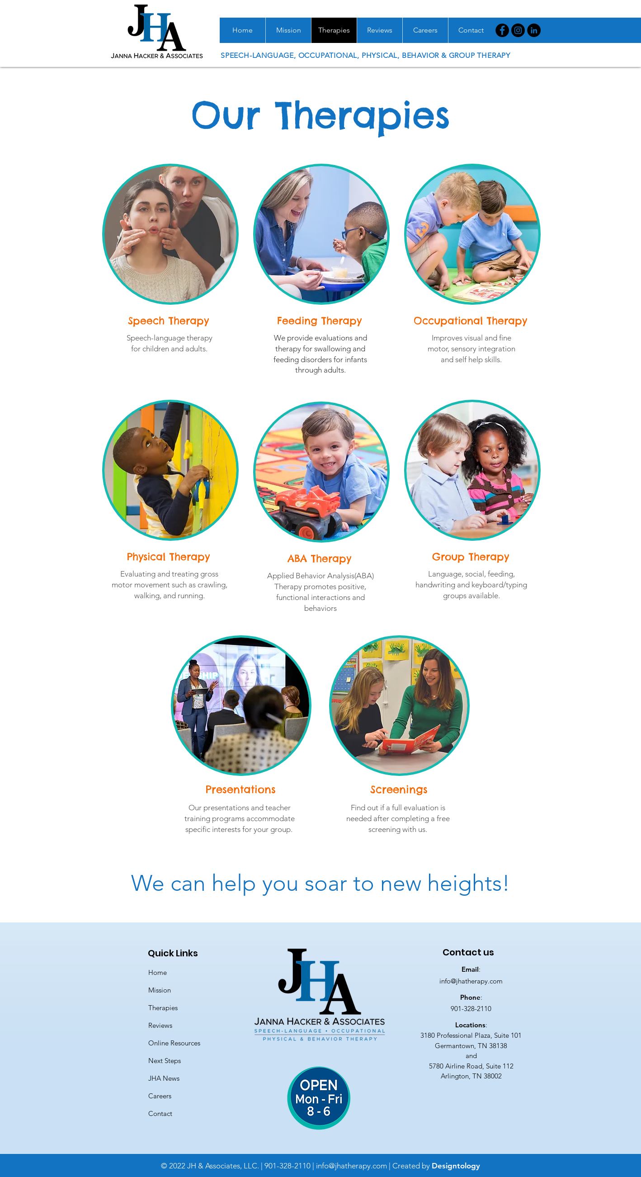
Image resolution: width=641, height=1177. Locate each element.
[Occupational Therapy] (471, 321)
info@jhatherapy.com (471, 981)
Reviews (160, 1025)
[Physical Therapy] (169, 557)
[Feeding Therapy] (320, 321)
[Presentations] (241, 789)
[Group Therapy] (471, 557)
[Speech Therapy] (169, 321)
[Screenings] (399, 789)
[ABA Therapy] (320, 558)
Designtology (456, 1165)
